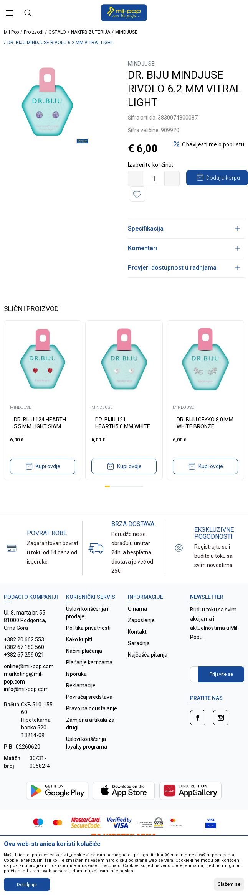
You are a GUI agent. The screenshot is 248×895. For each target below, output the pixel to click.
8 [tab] (141, 486)
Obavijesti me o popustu (213, 144)
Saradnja (139, 643)
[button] (212, 194)
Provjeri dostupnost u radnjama (184, 267)
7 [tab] (136, 486)
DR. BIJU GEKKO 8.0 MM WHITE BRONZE (205, 422)
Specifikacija (184, 228)
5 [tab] (126, 486)
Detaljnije (27, 884)
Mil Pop (11, 32)
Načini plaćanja (84, 651)
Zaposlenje (141, 620)
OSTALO (57, 32)
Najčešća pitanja (147, 655)
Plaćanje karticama (89, 662)
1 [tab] (107, 486)
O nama (137, 609)
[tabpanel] (46, 101)
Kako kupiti (79, 639)
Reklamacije (81, 685)
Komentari (184, 248)
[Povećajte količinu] (172, 178)
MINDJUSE (126, 32)
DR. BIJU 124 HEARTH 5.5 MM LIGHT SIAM (40, 422)
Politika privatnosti (88, 628)
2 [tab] (112, 486)
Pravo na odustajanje (91, 708)
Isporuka (76, 674)
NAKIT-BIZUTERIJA (90, 32)
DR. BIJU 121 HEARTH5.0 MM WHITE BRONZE (122, 426)
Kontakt (137, 632)
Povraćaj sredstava (89, 697)
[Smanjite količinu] (135, 178)
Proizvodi (33, 32)
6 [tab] (131, 486)
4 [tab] (121, 486)
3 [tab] (116, 486)
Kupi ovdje (48, 466)
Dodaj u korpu (172, 193)
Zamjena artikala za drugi (90, 724)
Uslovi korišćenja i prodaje (87, 613)
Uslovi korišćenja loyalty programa (86, 743)
